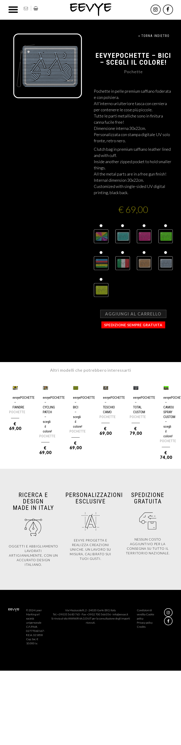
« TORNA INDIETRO (154, 36)
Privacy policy (145, 622)
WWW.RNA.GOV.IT (80, 618)
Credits (141, 626)
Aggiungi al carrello (133, 313)
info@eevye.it (120, 614)
